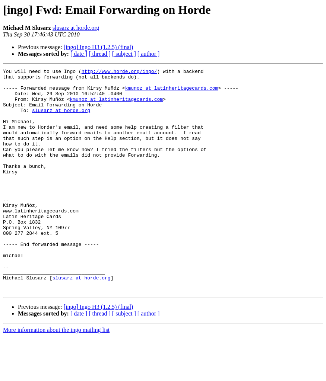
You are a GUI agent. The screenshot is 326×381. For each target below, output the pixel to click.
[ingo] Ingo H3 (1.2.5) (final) (98, 47)
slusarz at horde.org (76, 28)
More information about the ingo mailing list (56, 374)
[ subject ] (124, 54)
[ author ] (148, 54)
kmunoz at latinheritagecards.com (171, 92)
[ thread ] (100, 54)
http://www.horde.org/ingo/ (119, 72)
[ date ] (78, 54)
